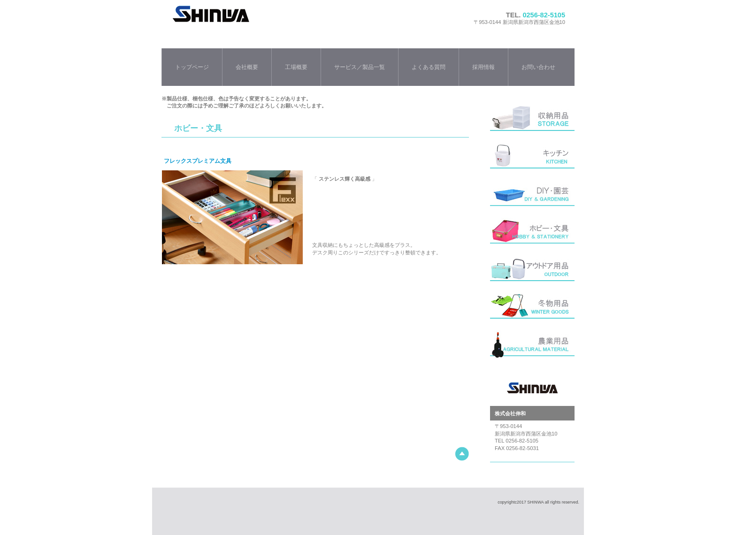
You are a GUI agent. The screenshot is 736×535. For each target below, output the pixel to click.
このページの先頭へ (462, 454)
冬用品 (532, 309)
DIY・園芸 (532, 196)
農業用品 (532, 346)
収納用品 (532, 121)
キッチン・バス (532, 159)
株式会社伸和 (285, 22)
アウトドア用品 (532, 271)
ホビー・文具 (532, 234)
